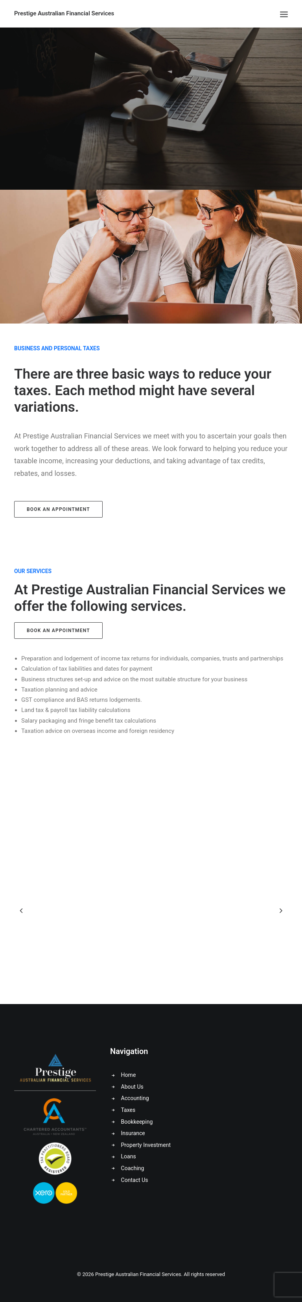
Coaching (132, 1168)
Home (128, 1075)
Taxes (128, 1110)
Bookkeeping (137, 1122)
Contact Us (134, 1180)
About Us (132, 1087)
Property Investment (146, 1145)
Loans (128, 1156)
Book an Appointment (58, 509)
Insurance (133, 1133)
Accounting (135, 1098)
